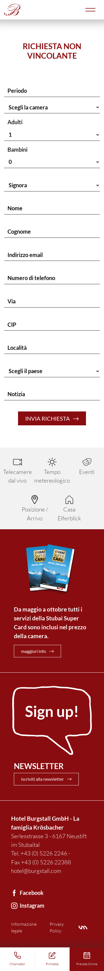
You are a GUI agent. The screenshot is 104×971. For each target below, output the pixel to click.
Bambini (17, 149)
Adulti (14, 122)
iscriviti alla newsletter (42, 779)
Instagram (32, 905)
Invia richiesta (47, 418)
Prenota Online (86, 964)
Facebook (32, 892)
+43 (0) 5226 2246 (44, 853)
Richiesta (52, 964)
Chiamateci (17, 964)
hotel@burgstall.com (36, 870)
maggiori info (33, 651)
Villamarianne (82, 928)
